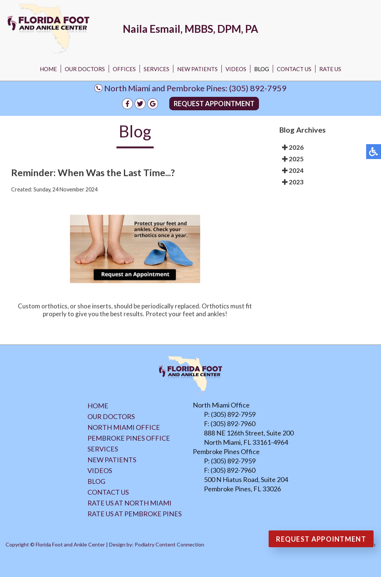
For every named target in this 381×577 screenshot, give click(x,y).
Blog (261, 69)
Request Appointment (214, 103)
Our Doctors (85, 69)
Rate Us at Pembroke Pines (134, 514)
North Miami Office (123, 427)
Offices (124, 69)
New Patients (197, 69)
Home (48, 69)
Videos (235, 69)
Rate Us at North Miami (129, 503)
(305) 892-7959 (257, 88)
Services (156, 69)
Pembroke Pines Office (128, 438)
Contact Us (294, 69)
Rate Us (330, 69)
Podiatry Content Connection (169, 544)
